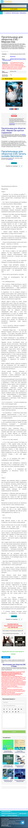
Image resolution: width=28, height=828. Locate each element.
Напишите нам (12, 123)
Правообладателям (6, 811)
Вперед (14, 163)
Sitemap (3, 815)
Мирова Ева (12, 56)
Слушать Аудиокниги (12, 815)
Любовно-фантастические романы (18, 58)
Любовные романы (7, 60)
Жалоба (14, 115)
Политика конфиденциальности (9, 813)
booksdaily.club (8, 1)
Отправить (14, 731)
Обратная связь (22, 813)
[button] (4, 709)
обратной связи (4, 825)
